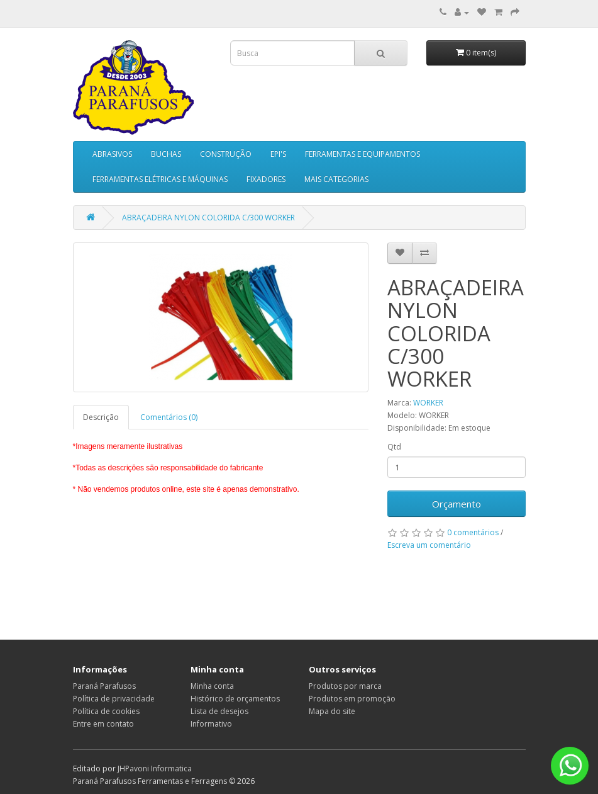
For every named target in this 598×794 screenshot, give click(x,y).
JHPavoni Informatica (155, 768)
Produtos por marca (345, 686)
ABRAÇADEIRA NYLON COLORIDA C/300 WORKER (208, 217)
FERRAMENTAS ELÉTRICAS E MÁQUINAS (160, 179)
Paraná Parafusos (104, 686)
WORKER (428, 402)
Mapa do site (332, 711)
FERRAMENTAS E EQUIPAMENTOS (362, 154)
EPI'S (278, 154)
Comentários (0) (168, 417)
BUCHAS (166, 154)
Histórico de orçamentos (235, 698)
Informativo (211, 723)
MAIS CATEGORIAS (336, 179)
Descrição (101, 417)
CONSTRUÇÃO (226, 154)
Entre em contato (103, 723)
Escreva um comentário (429, 545)
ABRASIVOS (112, 154)
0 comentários (473, 532)
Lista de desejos (219, 711)
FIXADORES (265, 179)
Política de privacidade (114, 698)
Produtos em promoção (352, 698)
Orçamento (456, 503)
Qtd (394, 446)
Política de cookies (106, 711)
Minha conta (212, 686)
